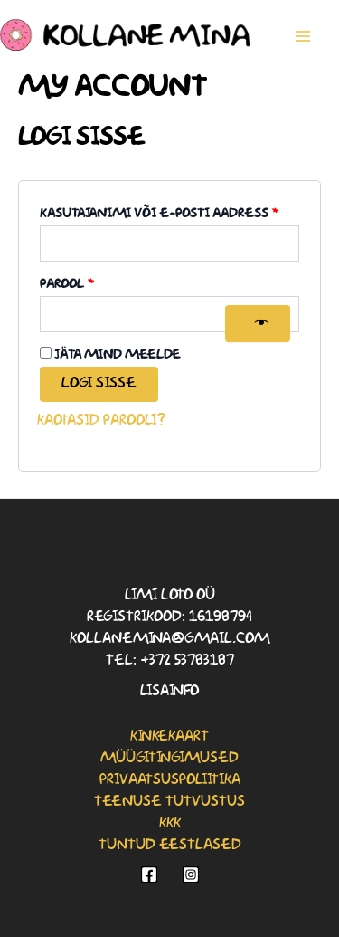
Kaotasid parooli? (101, 420)
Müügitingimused (169, 758)
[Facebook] (149, 874)
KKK (170, 823)
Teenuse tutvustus (169, 801)
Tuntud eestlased (170, 845)
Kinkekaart (169, 736)
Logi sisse (99, 383)
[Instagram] (191, 874)
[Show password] (257, 323)
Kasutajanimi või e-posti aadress (169, 211)
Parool (93, 281)
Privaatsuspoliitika (169, 780)
